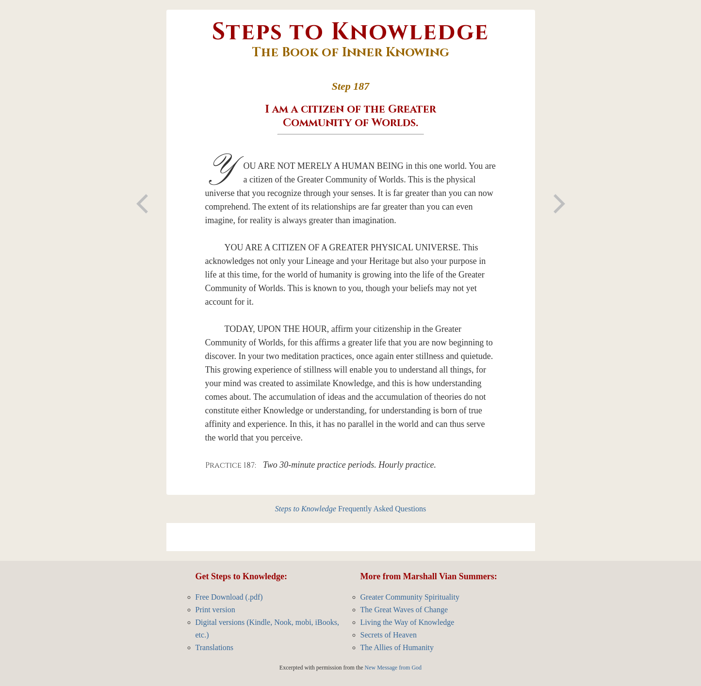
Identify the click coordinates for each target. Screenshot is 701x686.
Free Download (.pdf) (229, 597)
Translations (215, 647)
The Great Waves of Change (404, 609)
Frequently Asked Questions (350, 509)
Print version (215, 609)
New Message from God (393, 667)
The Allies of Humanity (397, 647)
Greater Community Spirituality (409, 597)
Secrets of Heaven (388, 635)
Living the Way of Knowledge (407, 622)
